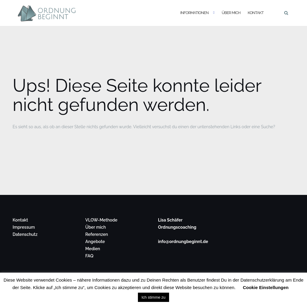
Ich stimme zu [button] (153, 297)
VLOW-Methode (101, 220)
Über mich (231, 12)
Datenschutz (25, 234)
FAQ (89, 255)
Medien (92, 248)
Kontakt (256, 12)
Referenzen (96, 234)
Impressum (24, 227)
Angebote (95, 241)
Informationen (194, 12)
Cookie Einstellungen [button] (266, 287)
